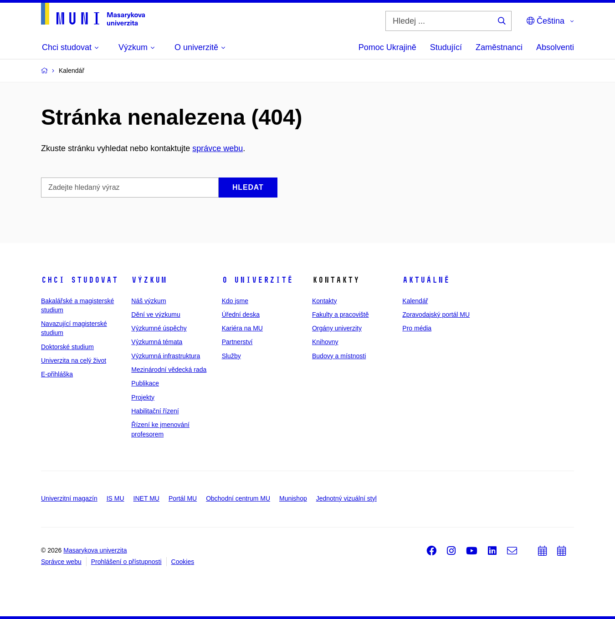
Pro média (416, 328)
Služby (231, 356)
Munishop (293, 498)
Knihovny (325, 341)
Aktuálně (426, 280)
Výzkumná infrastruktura (165, 356)
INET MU (146, 498)
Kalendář (415, 300)
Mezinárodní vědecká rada (168, 369)
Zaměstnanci (499, 47)
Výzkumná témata (156, 341)
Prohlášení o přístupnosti (126, 561)
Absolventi (555, 47)
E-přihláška (57, 374)
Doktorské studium (67, 346)
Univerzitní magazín (69, 498)
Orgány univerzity (337, 328)
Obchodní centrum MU (238, 498)
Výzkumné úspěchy (158, 328)
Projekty (142, 397)
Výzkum (149, 280)
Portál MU (183, 498)
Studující (446, 47)
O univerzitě (257, 280)
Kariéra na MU (242, 328)
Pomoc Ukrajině (387, 47)
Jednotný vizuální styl (346, 498)
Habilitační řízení (155, 411)
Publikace (145, 383)
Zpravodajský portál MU (436, 314)
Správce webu (61, 561)
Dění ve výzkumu (155, 314)
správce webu (217, 148)
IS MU (115, 498)
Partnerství (237, 341)
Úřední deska (241, 314)
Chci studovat (79, 280)
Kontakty (324, 300)
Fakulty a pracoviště (340, 314)
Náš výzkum (148, 300)
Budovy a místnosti (339, 356)
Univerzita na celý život (73, 360)
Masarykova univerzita (95, 550)
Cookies (183, 561)
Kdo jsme (235, 300)
